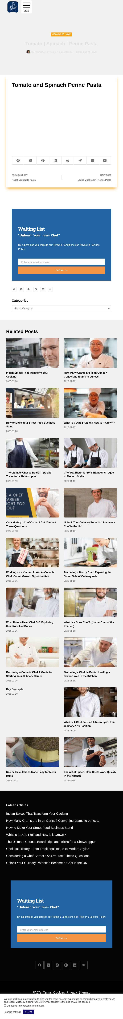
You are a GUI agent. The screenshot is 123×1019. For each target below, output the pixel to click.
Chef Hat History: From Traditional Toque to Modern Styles (47, 849)
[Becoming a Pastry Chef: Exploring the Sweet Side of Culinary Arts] (90, 552)
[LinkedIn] (55, 160)
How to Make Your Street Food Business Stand (39, 827)
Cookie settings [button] (13, 1012)
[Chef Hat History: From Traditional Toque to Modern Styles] (90, 453)
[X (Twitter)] (30, 160)
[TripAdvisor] (50, 289)
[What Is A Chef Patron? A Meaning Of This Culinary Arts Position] (90, 702)
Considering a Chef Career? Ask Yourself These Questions (47, 856)
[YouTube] (35, 289)
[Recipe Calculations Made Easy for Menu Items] (32, 752)
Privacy (71, 992)
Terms (47, 992)
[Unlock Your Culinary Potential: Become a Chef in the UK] (90, 502)
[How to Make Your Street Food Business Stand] (32, 403)
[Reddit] (68, 160)
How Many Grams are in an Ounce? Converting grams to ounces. (52, 820)
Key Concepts (14, 689)
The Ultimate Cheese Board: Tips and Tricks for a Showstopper (51, 842)
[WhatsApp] (92, 160)
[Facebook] (18, 160)
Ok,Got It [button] (28, 1012)
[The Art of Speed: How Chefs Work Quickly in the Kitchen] (90, 752)
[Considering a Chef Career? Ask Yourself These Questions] (32, 502)
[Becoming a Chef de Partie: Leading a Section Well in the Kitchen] (90, 652)
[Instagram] (28, 289)
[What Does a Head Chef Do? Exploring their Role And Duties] (32, 602)
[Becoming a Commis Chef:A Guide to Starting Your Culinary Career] (32, 652)
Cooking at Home (61, 34)
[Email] (105, 160)
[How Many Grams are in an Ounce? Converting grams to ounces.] (90, 353)
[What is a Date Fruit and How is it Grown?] (90, 403)
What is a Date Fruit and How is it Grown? (89, 422)
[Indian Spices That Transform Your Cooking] (32, 353)
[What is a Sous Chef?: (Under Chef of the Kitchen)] (90, 602)
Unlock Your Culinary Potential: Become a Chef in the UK (46, 863)
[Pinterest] (43, 160)
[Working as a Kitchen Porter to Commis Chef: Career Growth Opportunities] (32, 552)
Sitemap (84, 992)
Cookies (59, 992)
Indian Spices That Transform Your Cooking (37, 813)
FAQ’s (37, 992)
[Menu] (26, 6)
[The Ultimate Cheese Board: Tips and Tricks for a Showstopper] (32, 453)
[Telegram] (80, 160)
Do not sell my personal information (25, 1005)
